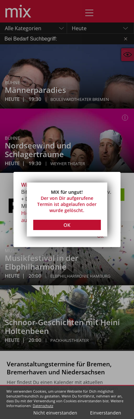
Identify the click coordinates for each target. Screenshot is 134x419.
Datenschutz (43, 405)
